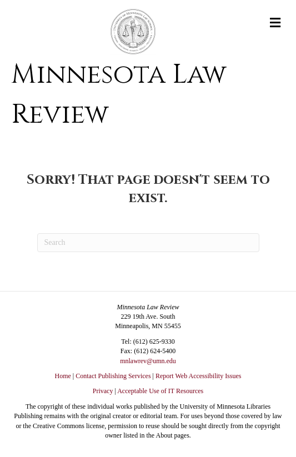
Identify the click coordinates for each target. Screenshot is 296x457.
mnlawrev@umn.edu (148, 361)
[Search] (148, 242)
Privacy (103, 391)
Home (63, 376)
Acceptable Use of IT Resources (160, 391)
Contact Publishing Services (113, 376)
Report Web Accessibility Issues (198, 376)
